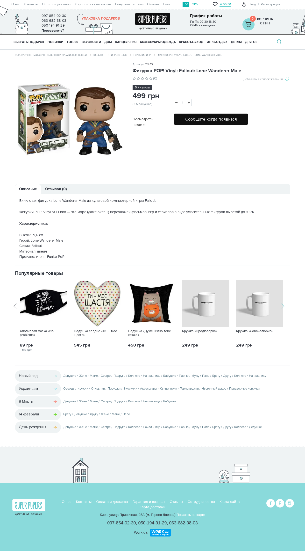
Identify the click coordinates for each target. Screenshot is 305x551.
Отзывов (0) (56, 189)
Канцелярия (168, 389)
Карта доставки (152, 507)
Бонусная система (129, 4)
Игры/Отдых (119, 55)
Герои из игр (142, 55)
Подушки (114, 389)
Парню (184, 376)
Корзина (265, 19)
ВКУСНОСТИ (91, 42)
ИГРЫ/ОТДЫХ (217, 42)
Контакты (31, 4)
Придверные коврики (244, 389)
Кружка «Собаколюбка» (254, 331)
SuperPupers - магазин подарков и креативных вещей (51, 55)
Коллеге (134, 376)
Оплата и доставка (56, 4)
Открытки (98, 389)
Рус (186, 4)
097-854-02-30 (121, 523)
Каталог (98, 55)
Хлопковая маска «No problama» (37, 333)
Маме (94, 376)
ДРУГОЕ (251, 42)
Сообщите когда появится (211, 119)
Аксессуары (148, 389)
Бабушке (169, 376)
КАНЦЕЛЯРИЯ (125, 42)
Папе (205, 376)
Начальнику (257, 376)
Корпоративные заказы (93, 4)
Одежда (69, 389)
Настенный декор (214, 389)
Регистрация (271, 4)
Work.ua (141, 532)
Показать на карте (191, 515)
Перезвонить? (53, 30)
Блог (166, 4)
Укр (195, 4)
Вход (252, 4)
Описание (28, 189)
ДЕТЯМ (236, 42)
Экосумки (130, 389)
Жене (83, 376)
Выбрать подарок (29, 42)
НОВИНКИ (55, 42)
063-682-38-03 (183, 523)
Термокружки (189, 389)
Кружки (83, 389)
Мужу (195, 376)
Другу (227, 376)
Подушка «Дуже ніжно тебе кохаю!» (149, 333)
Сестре (106, 376)
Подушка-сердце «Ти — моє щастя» (95, 333)
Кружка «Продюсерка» (199, 331)
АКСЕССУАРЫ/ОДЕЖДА (158, 42)
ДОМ (108, 42)
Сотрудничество (201, 502)
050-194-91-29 (152, 523)
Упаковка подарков (101, 18)
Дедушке (255, 427)
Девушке (69, 376)
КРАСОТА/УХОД (191, 42)
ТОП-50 (72, 42)
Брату (216, 376)
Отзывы (153, 4)
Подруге (119, 376)
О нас (15, 4)
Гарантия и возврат (149, 502)
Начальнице (151, 376)
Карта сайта (230, 502)
